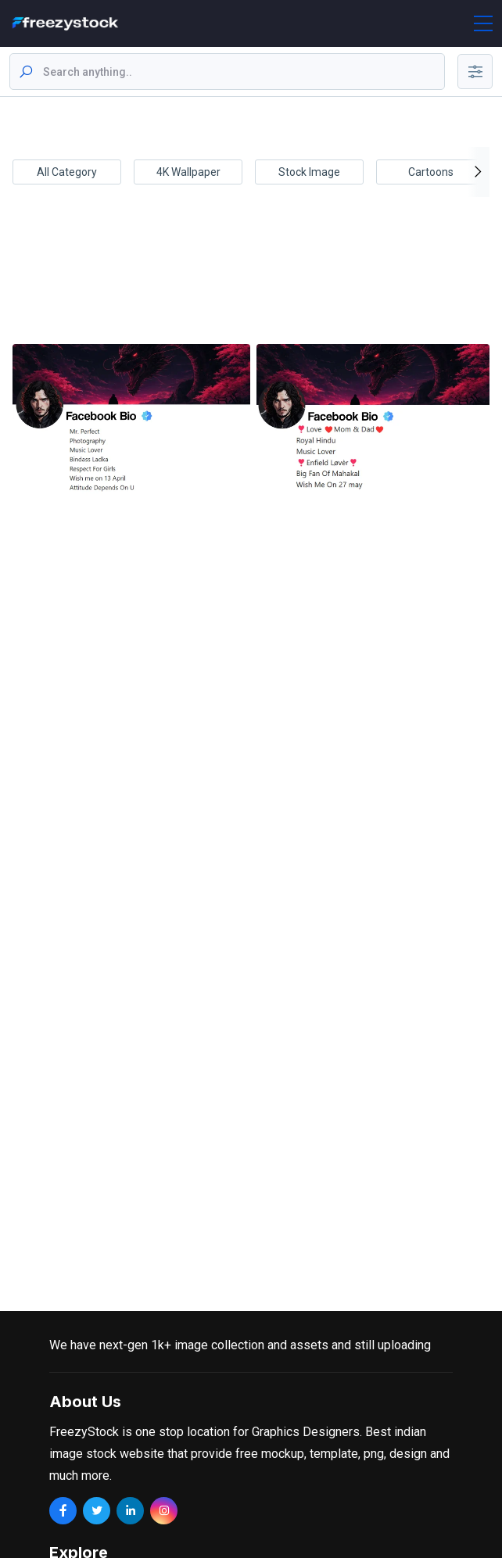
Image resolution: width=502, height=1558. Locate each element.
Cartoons (431, 172)
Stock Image (309, 172)
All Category (67, 172)
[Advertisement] (247, 279)
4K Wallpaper (188, 172)
